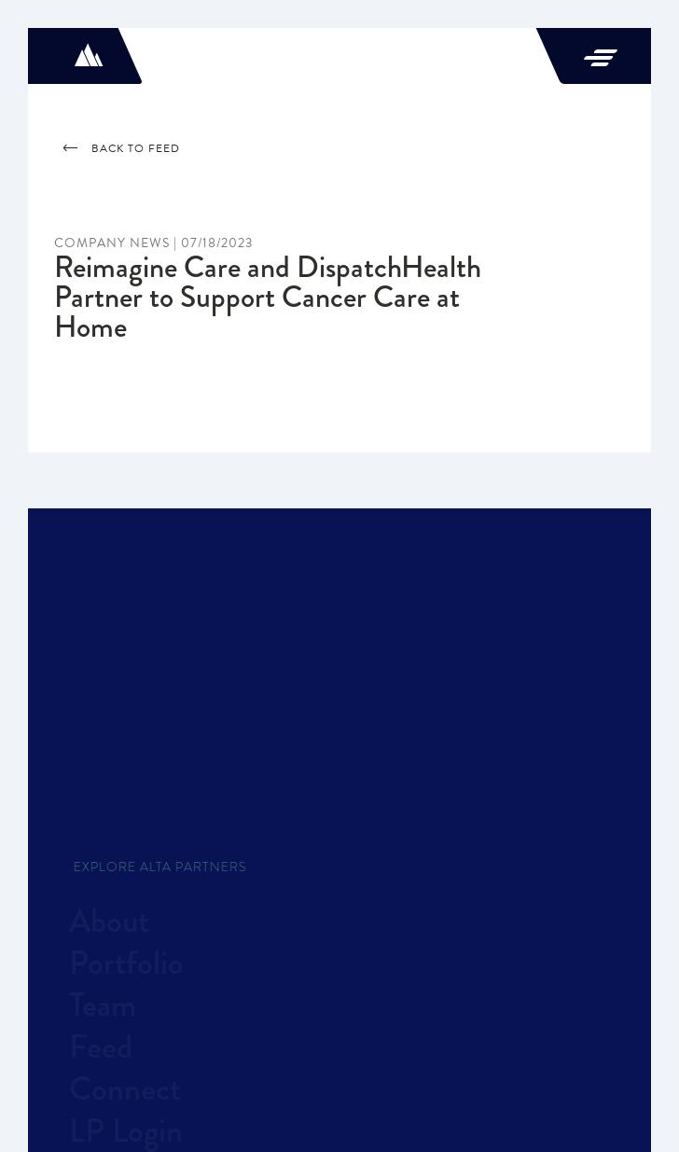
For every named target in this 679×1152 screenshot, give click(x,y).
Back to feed (121, 148)
